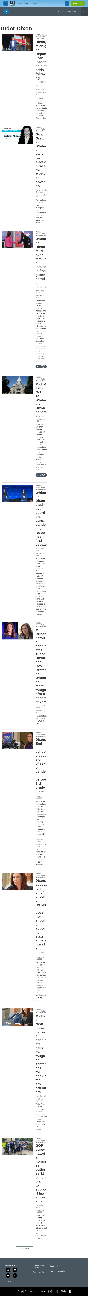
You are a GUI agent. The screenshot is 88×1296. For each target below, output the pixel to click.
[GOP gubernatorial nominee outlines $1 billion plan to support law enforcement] (17, 1146)
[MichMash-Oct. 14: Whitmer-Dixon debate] (17, 385)
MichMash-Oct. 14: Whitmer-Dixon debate (41, 398)
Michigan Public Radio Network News (41, 129)
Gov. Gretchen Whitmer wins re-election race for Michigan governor (41, 160)
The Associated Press (41, 707)
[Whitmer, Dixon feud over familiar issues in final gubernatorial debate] (17, 239)
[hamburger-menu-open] (5, 3)
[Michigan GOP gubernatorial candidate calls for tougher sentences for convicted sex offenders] (17, 1017)
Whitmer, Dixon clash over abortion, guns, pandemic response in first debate (41, 518)
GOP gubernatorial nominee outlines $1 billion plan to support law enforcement (41, 1173)
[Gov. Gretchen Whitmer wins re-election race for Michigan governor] (17, 135)
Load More (24, 1249)
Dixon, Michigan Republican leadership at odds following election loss (41, 64)
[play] (6, 11)
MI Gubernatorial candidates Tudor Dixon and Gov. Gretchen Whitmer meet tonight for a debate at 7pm (41, 666)
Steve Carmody (41, 1096)
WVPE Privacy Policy (58, 1271)
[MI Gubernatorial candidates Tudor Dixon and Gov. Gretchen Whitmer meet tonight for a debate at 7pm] (17, 630)
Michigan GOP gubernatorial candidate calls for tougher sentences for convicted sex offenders (41, 1054)
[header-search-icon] (67, 3)
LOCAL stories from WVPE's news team (41, 37)
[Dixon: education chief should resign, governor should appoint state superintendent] (17, 881)
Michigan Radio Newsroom (41, 191)
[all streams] (84, 11)
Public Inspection (39, 1272)
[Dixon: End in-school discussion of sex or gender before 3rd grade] (17, 740)
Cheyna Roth (40, 416)
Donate (78, 3)
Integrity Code (55, 1266)
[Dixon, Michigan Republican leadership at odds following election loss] (17, 42)
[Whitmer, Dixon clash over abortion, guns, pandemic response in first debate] (17, 493)
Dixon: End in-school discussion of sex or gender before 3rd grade (41, 763)
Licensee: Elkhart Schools (39, 1266)
